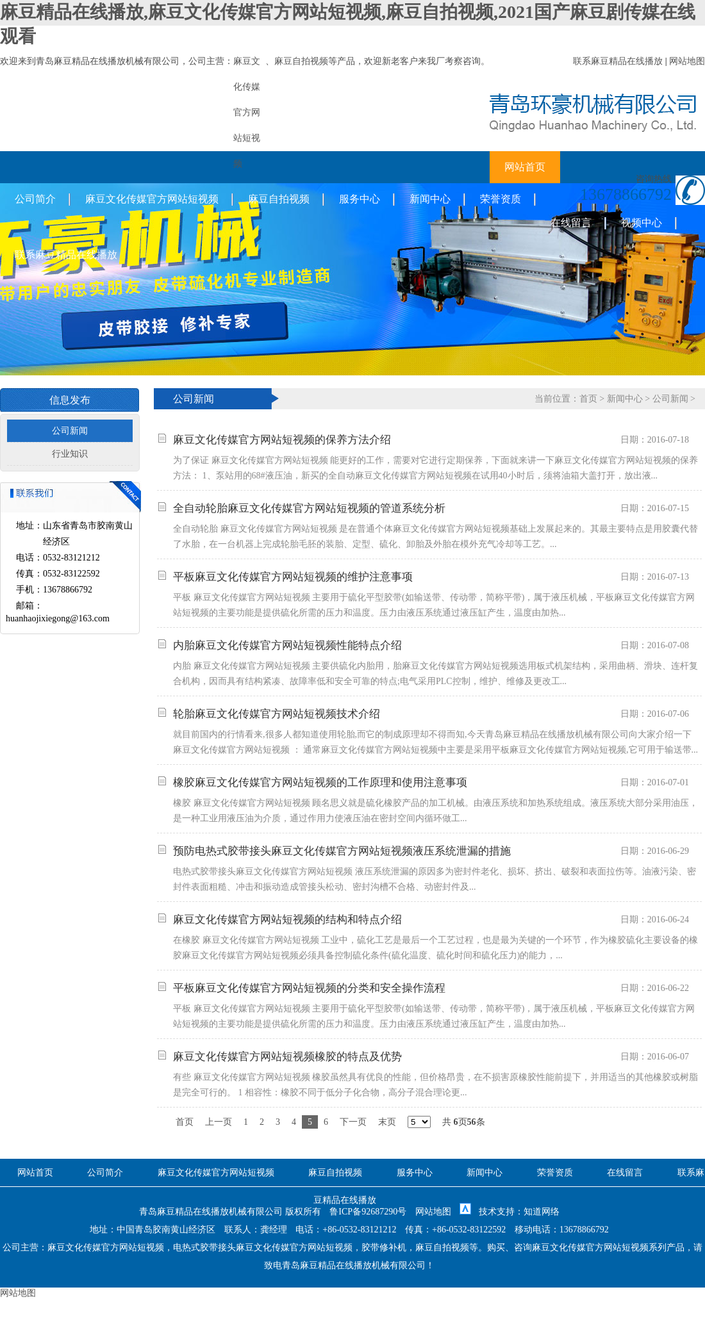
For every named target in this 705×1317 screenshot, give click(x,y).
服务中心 (359, 198)
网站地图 (687, 61)
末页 (387, 1122)
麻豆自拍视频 (301, 61)
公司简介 (35, 198)
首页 (588, 399)
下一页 (353, 1122)
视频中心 (641, 222)
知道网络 (542, 1211)
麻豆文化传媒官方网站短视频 (152, 198)
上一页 (218, 1122)
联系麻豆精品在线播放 (618, 61)
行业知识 (70, 454)
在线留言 (571, 222)
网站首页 (524, 166)
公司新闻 (70, 431)
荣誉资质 (500, 198)
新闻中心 (430, 198)
